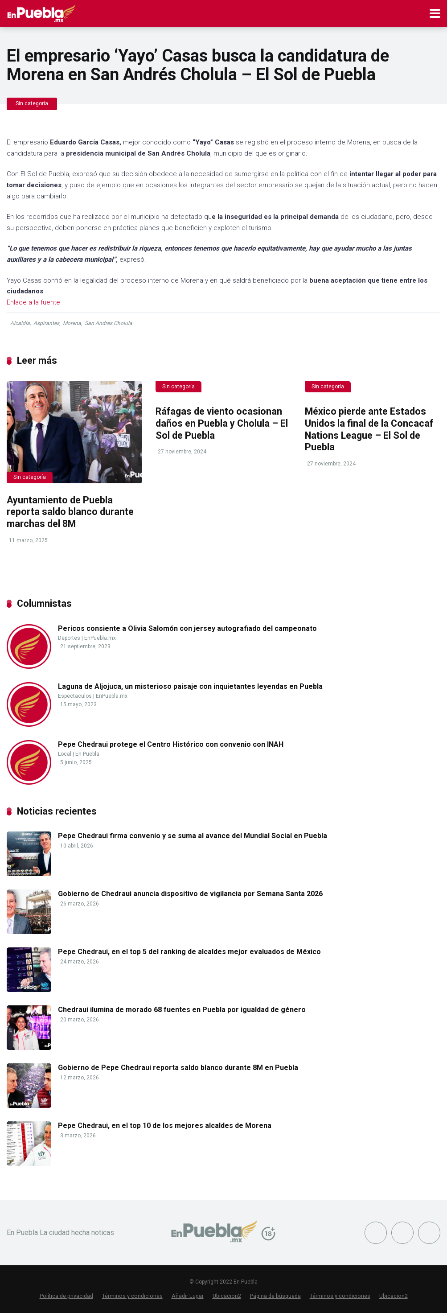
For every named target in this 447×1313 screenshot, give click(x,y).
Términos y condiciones (132, 1295)
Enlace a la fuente (33, 302)
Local (64, 754)
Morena (72, 323)
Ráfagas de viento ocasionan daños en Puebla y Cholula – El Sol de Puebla (222, 423)
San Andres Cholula (108, 323)
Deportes (69, 638)
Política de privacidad (66, 1295)
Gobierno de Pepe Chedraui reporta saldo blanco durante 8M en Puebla (178, 1067)
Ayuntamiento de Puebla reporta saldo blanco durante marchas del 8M (70, 511)
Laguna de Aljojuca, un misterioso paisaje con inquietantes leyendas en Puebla (190, 686)
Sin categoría (32, 103)
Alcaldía (20, 323)
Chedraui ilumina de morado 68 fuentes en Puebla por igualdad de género (182, 1009)
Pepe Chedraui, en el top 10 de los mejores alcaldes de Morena (164, 1125)
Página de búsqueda (275, 1295)
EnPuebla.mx (100, 638)
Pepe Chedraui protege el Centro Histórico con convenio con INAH (170, 744)
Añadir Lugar (188, 1295)
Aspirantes (46, 323)
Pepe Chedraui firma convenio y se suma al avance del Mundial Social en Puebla (192, 835)
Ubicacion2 (227, 1295)
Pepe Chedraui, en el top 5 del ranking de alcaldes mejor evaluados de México (189, 951)
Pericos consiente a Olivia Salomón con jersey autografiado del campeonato (187, 628)
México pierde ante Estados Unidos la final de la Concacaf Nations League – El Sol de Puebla (369, 429)
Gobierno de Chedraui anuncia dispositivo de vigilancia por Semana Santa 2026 (190, 893)
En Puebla (87, 754)
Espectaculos (75, 696)
